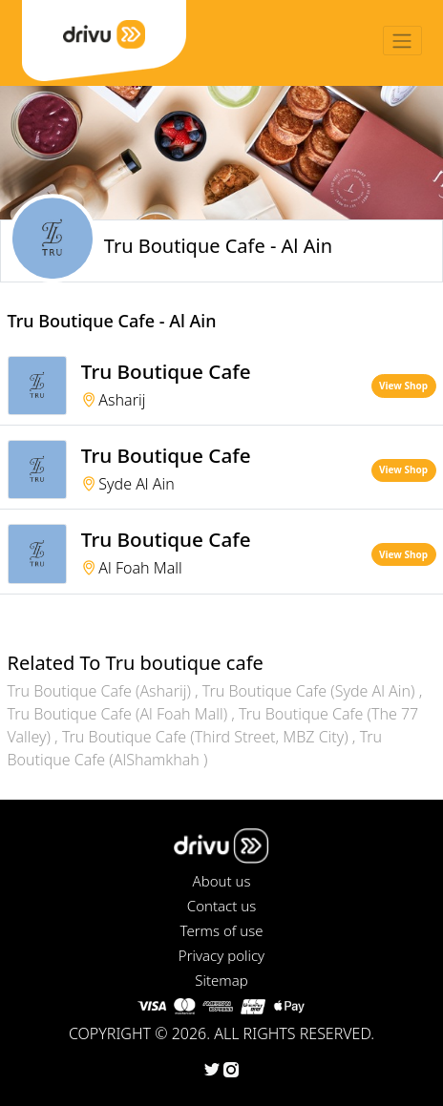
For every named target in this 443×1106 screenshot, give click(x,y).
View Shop (403, 385)
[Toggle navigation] (402, 40)
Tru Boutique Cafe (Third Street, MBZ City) (207, 736)
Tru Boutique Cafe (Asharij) (102, 690)
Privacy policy (221, 955)
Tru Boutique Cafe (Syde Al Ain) (310, 690)
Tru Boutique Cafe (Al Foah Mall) (120, 713)
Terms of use (221, 930)
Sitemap (221, 980)
